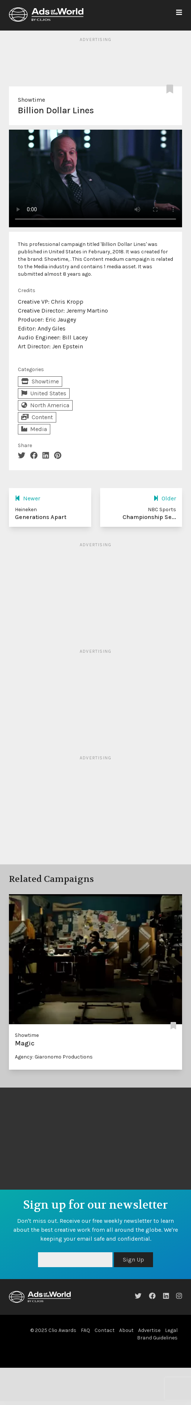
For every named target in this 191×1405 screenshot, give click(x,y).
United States (43, 393)
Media (34, 429)
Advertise (149, 1330)
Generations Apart (40, 516)
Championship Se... (149, 516)
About (126, 1330)
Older (164, 498)
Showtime (31, 99)
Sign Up (133, 1259)
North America (45, 405)
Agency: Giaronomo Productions (54, 1057)
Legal (171, 1330)
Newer (27, 498)
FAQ (85, 1330)
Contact (105, 1330)
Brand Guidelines (157, 1338)
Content (37, 417)
